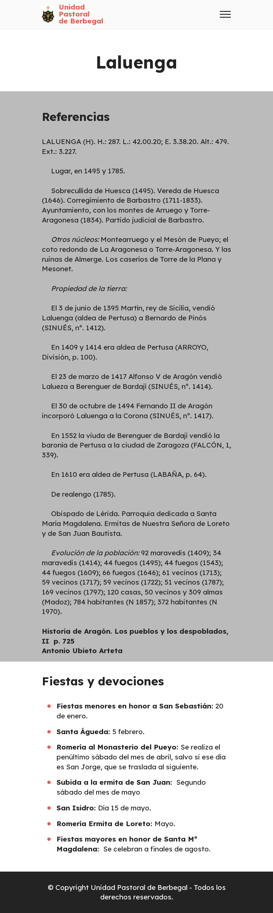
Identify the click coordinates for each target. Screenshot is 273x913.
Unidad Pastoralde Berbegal (81, 14)
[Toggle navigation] (225, 14)
